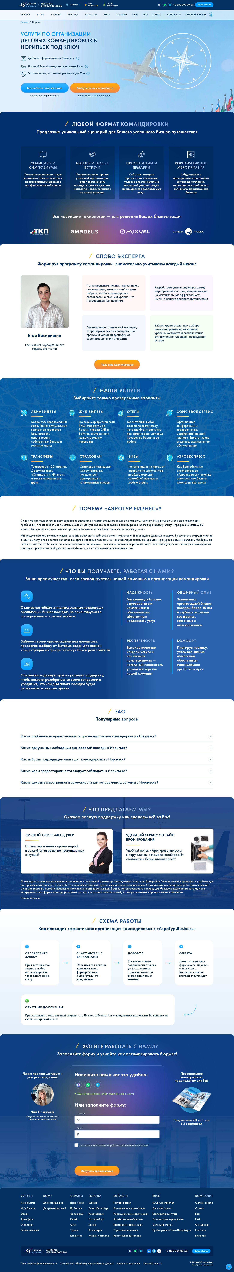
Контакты (174, 14)
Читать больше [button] (30, 898)
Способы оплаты (152, 1263)
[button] (26, 14)
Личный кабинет (196, 14)
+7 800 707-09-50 (184, 4)
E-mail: (79, 1128)
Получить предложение (97, 1171)
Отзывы (122, 14)
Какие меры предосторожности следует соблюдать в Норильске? (74, 770)
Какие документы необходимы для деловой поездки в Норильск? (74, 747)
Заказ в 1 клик (204, 5)
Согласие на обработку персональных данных (87, 1263)
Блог (135, 14)
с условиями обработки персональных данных (114, 1145)
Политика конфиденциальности (39, 1263)
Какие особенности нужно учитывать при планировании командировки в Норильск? (88, 736)
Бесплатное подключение (44, 88)
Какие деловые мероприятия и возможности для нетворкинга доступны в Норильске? (89, 782)
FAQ (145, 14)
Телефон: (81, 1113)
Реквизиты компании (128, 1263)
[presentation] (97, 1158)
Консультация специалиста (94, 88)
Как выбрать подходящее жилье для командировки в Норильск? (73, 759)
